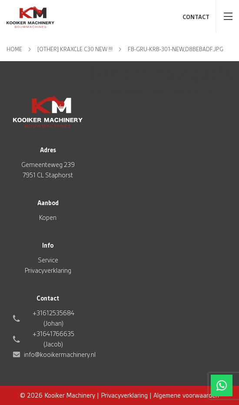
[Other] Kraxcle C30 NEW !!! (75, 49)
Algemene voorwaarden (186, 395)
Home (14, 49)
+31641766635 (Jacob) (53, 339)
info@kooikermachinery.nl (60, 354)
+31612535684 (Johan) (53, 318)
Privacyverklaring (48, 270)
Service (48, 260)
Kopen (47, 217)
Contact (196, 17)
